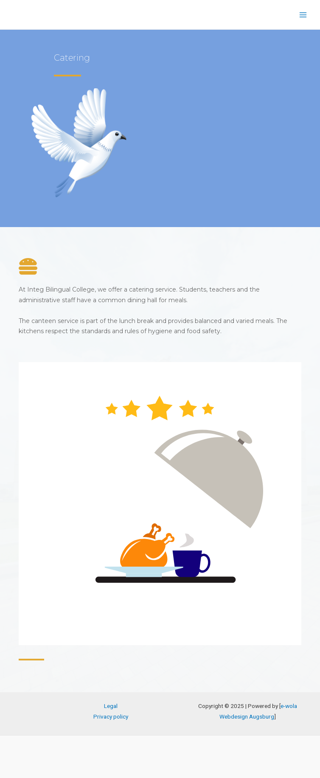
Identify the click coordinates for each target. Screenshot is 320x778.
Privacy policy (110, 716)
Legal (111, 705)
